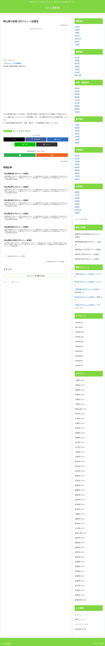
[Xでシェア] (14, 139)
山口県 (77, 100)
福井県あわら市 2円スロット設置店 (88, 249)
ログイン (78, 615)
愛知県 (77, 173)
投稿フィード (80, 619)
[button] (46, 144)
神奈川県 (78, 75)
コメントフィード (81, 624)
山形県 (77, 137)
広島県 (77, 91)
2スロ (16, 131)
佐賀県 (77, 204)
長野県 (77, 164)
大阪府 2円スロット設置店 (84, 305)
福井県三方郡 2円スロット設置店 (87, 254)
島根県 (77, 97)
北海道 (77, 125)
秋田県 (77, 131)
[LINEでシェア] (25, 144)
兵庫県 (77, 30)
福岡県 (77, 192)
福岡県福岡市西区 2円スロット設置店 (88, 243)
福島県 (77, 142)
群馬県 (77, 66)
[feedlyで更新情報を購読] (34, 155)
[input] (89, 219)
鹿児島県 (78, 210)
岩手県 (77, 134)
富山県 (77, 158)
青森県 (77, 128)
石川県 (77, 176)
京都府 (77, 33)
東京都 (77, 57)
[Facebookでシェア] (36, 139)
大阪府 (77, 27)
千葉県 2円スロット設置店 (84, 274)
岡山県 (27, 131)
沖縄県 (77, 213)
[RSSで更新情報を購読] (38, 155)
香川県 (77, 103)
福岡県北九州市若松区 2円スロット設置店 (88, 235)
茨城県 (77, 60)
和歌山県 (78, 39)
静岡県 (77, 170)
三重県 (77, 44)
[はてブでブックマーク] (57, 139)
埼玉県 (77, 72)
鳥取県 (77, 94)
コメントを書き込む (36, 281)
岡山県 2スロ (8, 131)
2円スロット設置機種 (12, 63)
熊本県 (77, 201)
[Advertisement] (19, 43)
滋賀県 (77, 42)
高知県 (77, 112)
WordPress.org (80, 629)
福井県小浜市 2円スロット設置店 (87, 259)
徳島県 (77, 106)
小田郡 (21, 131)
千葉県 (77, 69)
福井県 (77, 179)
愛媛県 (77, 109)
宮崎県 (77, 198)
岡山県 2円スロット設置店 (84, 282)
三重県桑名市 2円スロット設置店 (87, 289)
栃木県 (77, 63)
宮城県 (77, 139)
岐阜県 (77, 167)
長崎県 (77, 207)
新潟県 (77, 156)
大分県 (77, 195)
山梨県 (77, 161)
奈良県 (77, 36)
